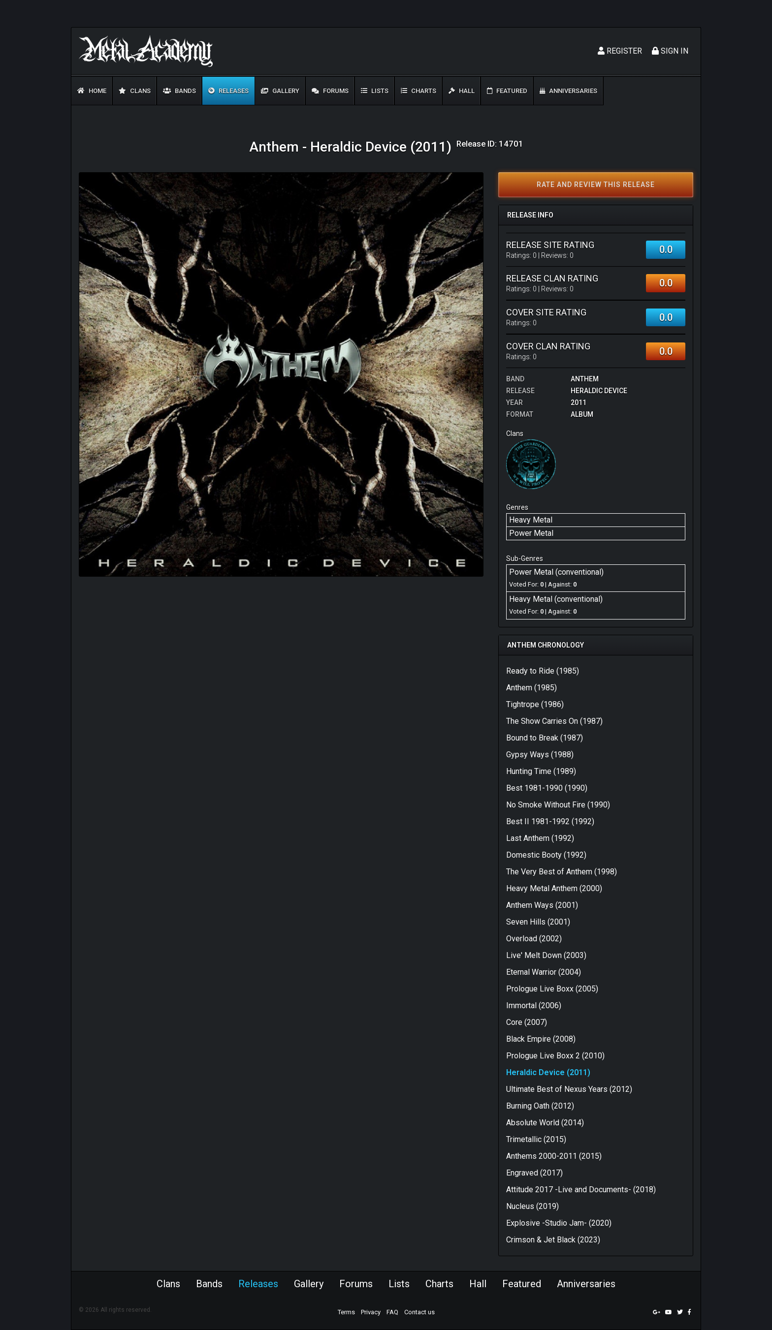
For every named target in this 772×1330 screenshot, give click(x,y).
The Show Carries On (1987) (554, 721)
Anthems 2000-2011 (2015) (554, 1156)
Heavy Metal (530, 520)
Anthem (585, 379)
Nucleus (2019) (532, 1206)
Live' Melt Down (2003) (546, 955)
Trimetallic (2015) (536, 1139)
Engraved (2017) (534, 1172)
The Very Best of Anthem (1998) (561, 871)
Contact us (419, 1312)
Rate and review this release (596, 184)
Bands (179, 90)
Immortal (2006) (533, 1005)
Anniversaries (568, 90)
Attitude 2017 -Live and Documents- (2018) (581, 1189)
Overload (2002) (534, 938)
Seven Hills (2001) (538, 922)
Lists (374, 90)
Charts (418, 90)
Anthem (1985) (531, 687)
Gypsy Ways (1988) (540, 754)
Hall (462, 90)
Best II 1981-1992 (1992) (550, 821)
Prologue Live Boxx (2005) (552, 988)
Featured (507, 90)
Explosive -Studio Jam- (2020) (558, 1223)
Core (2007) (526, 1022)
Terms (346, 1312)
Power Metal (531, 533)
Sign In (670, 51)
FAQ (392, 1312)
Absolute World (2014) (545, 1122)
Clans (135, 90)
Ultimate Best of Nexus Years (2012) (569, 1089)
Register (620, 51)
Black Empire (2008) (541, 1039)
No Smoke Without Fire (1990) (558, 804)
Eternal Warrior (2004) (543, 972)
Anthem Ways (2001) (542, 905)
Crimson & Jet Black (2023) (553, 1239)
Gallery (280, 90)
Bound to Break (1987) (544, 737)
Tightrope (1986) (535, 704)
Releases (228, 90)
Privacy (371, 1312)
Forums (330, 90)
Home (91, 90)
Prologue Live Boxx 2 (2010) (555, 1055)
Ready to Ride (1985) (542, 671)
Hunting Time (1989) (541, 771)
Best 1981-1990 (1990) (546, 788)
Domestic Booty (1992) (546, 855)
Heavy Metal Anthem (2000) (554, 888)
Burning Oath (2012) (540, 1106)
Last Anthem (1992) (540, 838)
